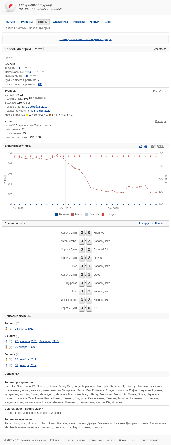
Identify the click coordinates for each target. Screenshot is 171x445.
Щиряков (71, 283)
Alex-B (8, 423)
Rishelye (62, 423)
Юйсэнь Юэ (103, 402)
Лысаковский (69, 299)
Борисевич (89, 386)
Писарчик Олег (25, 398)
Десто (24, 390)
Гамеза (81, 423)
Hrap (23, 423)
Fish (16, 423)
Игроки (42, 21)
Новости (79, 21)
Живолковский (52, 390)
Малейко (61, 394)
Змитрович (68, 390)
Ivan (74, 291)
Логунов (143, 423)
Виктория (102, 386)
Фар (74, 266)
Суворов (111, 398)
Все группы (159, 90)
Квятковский (104, 423)
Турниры (27, 21)
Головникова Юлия (150, 386)
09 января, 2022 (40, 110)
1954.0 (29, 72)
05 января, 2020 (49, 341)
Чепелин (58, 402)
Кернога (44, 412)
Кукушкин (145, 390)
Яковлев (99, 232)
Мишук (132, 394)
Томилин (123, 398)
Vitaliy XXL (65, 386)
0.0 (19, 68)
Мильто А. (120, 394)
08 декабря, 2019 (25, 365)
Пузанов (59, 427)
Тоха (68, 427)
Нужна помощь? (149, 440)
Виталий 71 (101, 249)
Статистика (60, 21)
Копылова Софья (127, 390)
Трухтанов (151, 398)
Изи (88, 390)
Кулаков (157, 390)
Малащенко (47, 394)
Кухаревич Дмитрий (17, 394)
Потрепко (46, 427)
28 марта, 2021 (24, 328)
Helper (8, 412)
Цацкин (46, 402)
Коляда (109, 390)
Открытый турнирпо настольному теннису (40, 6)
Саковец (68, 398)
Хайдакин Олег (14, 402)
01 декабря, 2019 (36, 106)
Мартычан (74, 394)
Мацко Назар (90, 394)
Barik (8, 386)
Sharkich (42, 386)
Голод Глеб (21, 412)
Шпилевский (86, 402)
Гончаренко (12, 390)
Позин (39, 398)
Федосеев (57, 412)
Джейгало (35, 390)
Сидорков (81, 398)
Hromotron (34, 423)
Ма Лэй (9, 427)
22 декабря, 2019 (25, 359)
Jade (28, 386)
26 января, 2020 (25, 347)
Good (97, 274)
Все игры (160, 121)
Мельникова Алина (73, 241)
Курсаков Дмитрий (125, 423)
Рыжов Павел (52, 398)
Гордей (98, 257)
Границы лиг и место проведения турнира (85, 39)
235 (40, 84)
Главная (10, 28)
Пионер (9, 398)
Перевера (153, 394)
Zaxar (72, 423)
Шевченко (71, 402)
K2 (95, 308)
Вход (108, 21)
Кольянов (98, 390)
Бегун (77, 386)
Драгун (91, 423)
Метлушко (106, 394)
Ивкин (81, 390)
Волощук (131, 386)
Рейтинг (10, 21)
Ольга (141, 394)
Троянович (137, 398)
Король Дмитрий (71, 232)
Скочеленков (96, 398)
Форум (94, 21)
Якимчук (97, 427)
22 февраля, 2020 (26, 341)
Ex (13, 386)
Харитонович (32, 402)
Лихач (34, 394)
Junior (52, 423)
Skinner (53, 386)
